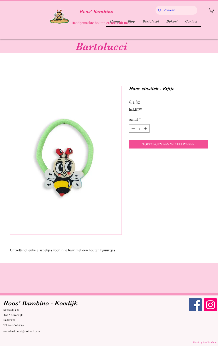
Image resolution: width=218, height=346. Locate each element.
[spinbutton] (139, 128)
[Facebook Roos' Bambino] (195, 304)
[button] (211, 10)
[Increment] (146, 128)
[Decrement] (133, 128)
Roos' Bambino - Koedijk (40, 303)
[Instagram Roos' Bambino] (210, 304)
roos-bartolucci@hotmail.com (21, 331)
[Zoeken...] (176, 10)
